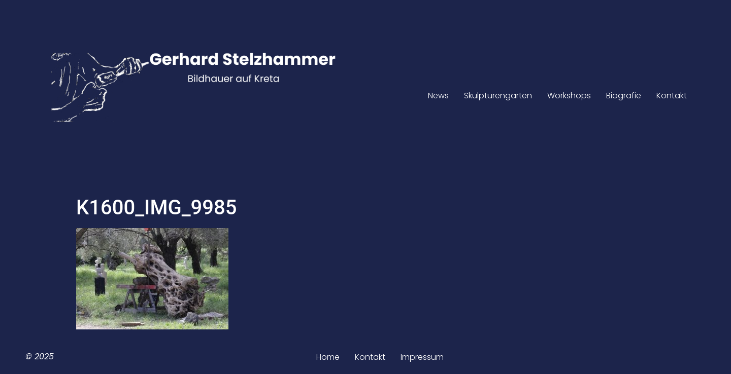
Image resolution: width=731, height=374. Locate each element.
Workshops (569, 95)
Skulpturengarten (498, 95)
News (438, 95)
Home (328, 357)
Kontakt (671, 95)
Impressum (422, 357)
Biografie (623, 95)
